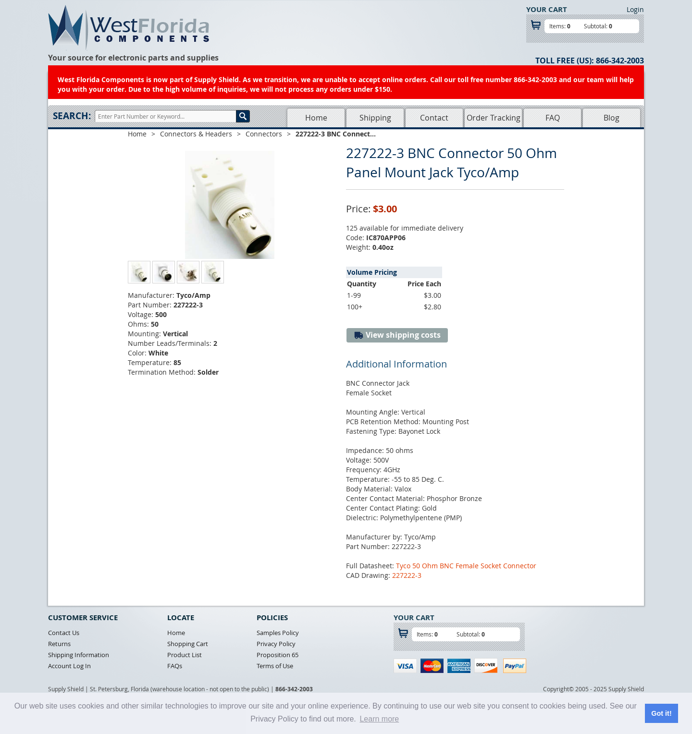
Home (316, 117)
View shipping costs (397, 335)
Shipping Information (78, 654)
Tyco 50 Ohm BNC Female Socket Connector (466, 565)
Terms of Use (275, 665)
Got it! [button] (661, 713)
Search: (72, 116)
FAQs (174, 665)
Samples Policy (278, 632)
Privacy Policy (276, 643)
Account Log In (69, 665)
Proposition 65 (277, 654)
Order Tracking (493, 117)
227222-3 (406, 575)
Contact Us (63, 632)
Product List (184, 654)
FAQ (552, 117)
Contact (434, 117)
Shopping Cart (187, 643)
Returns (59, 643)
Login (635, 9)
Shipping (375, 117)
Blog (611, 117)
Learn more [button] (379, 719)
